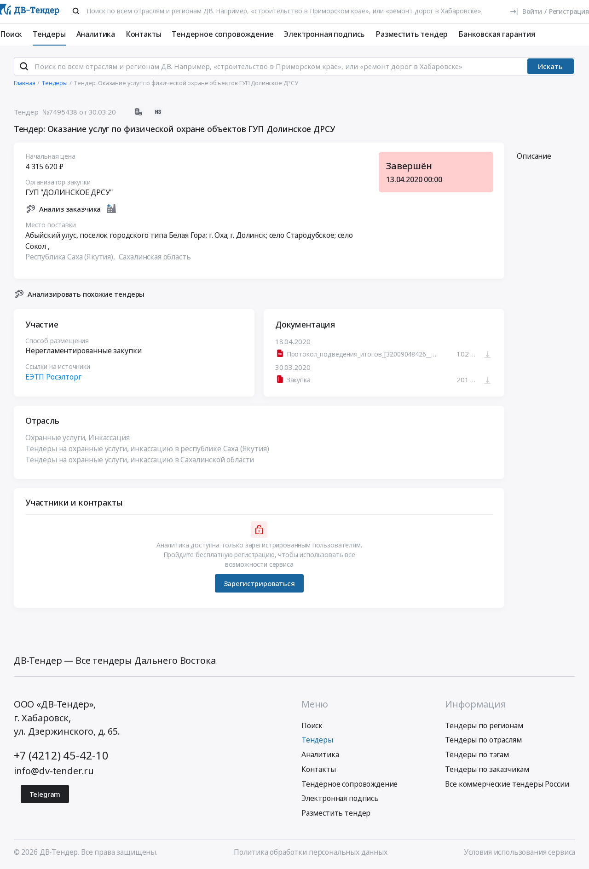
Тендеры (49, 34)
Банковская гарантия (496, 34)
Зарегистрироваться (258, 583)
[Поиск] (76, 11)
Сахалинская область (154, 257)
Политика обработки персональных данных (310, 852)
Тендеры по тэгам (476, 754)
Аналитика (95, 34)
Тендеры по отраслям (483, 740)
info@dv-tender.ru (54, 771)
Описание (534, 156)
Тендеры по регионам (484, 725)
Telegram (45, 794)
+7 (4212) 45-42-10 (61, 755)
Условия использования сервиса (519, 852)
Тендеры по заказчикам (487, 769)
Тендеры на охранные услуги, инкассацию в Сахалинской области (139, 460)
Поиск (11, 34)
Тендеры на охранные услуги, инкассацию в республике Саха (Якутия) (147, 448)
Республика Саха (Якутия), (71, 257)
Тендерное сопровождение (222, 34)
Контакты (144, 34)
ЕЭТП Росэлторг (53, 377)
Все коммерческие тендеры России (507, 784)
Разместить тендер (411, 34)
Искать (550, 66)
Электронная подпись (324, 34)
